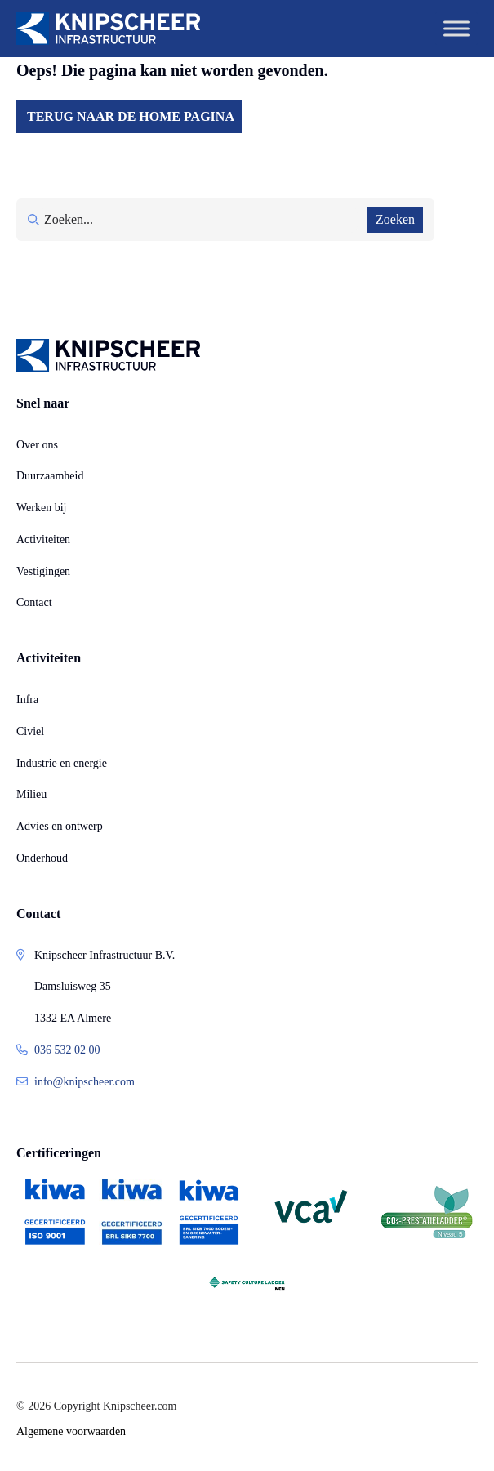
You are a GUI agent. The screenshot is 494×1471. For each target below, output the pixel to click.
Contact (34, 602)
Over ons (37, 445)
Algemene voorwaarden (71, 1431)
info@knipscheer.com (84, 1082)
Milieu (31, 794)
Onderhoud (42, 858)
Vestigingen (43, 571)
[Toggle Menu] (456, 28)
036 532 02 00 (67, 1050)
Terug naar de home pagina (130, 116)
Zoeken (395, 219)
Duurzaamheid (49, 476)
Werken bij (41, 507)
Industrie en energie (61, 763)
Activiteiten (43, 539)
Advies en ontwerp (59, 826)
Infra (27, 699)
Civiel (30, 731)
